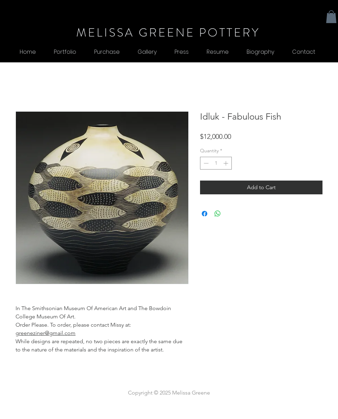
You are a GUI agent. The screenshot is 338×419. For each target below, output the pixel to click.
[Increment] (226, 163)
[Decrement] (205, 163)
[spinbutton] (216, 163)
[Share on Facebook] (204, 214)
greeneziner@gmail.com (46, 333)
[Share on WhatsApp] (217, 214)
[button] (331, 16)
